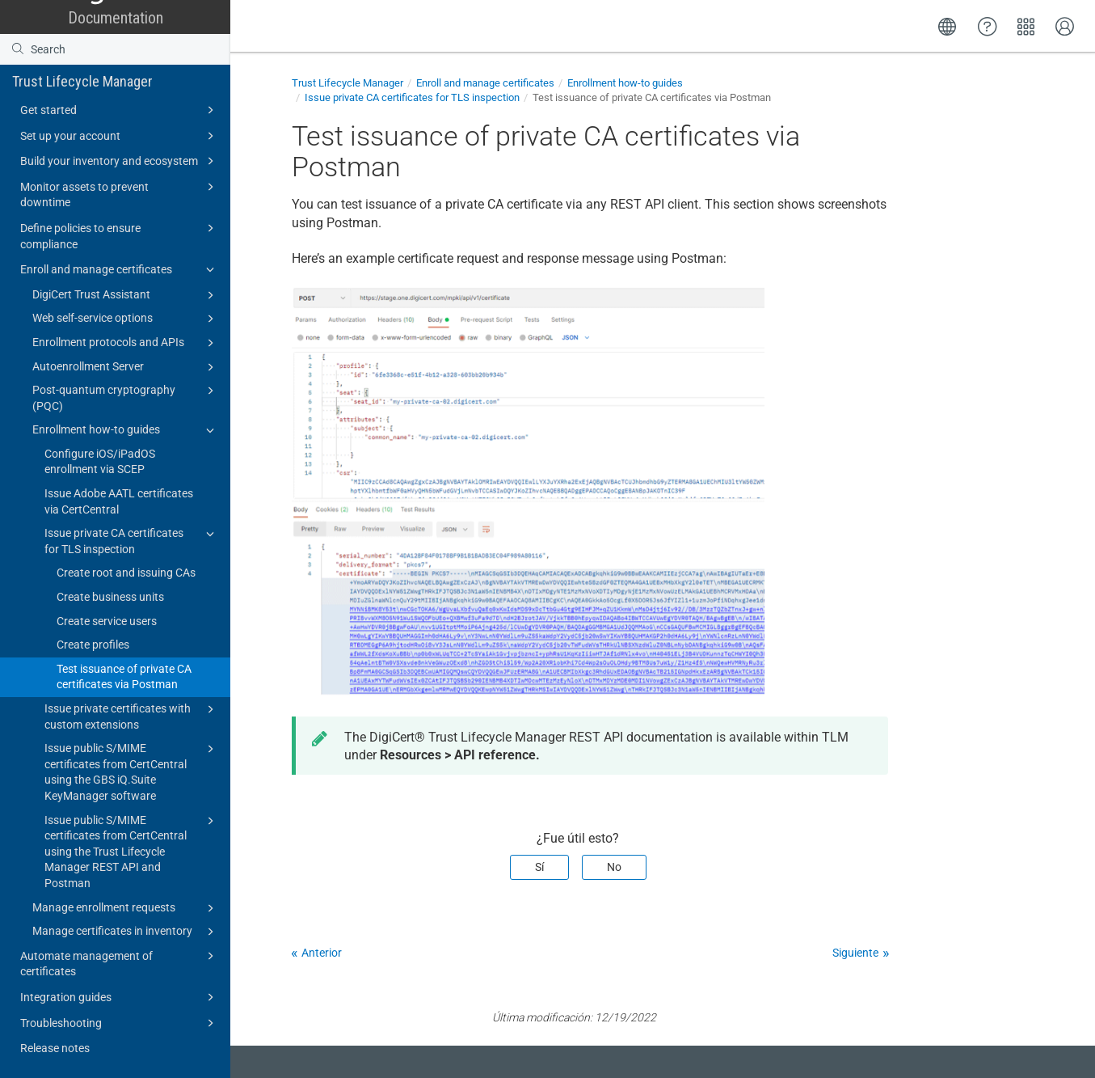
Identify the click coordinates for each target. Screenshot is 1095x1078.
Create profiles (93, 644)
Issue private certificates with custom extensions (131, 715)
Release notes (55, 1048)
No (614, 866)
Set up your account (119, 136)
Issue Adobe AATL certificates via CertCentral (118, 501)
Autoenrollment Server (125, 367)
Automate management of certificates (119, 963)
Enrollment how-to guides (125, 430)
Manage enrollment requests (125, 908)
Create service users (107, 621)
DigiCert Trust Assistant (125, 295)
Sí (539, 866)
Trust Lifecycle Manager (82, 81)
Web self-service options (125, 319)
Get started (119, 110)
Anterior (321, 952)
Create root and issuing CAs (126, 572)
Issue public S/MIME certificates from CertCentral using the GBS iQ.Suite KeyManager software (131, 771)
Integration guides (119, 997)
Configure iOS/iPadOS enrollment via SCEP (99, 461)
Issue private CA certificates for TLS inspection (131, 540)
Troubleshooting (119, 1023)
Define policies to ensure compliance (119, 235)
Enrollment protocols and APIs (125, 343)
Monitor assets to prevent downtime (119, 193)
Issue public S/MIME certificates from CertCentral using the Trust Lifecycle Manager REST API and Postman (131, 851)
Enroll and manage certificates (119, 269)
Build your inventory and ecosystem (119, 161)
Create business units (110, 596)
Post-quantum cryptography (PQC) (125, 397)
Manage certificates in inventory (125, 932)
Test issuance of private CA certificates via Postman (124, 676)
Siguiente (855, 952)
